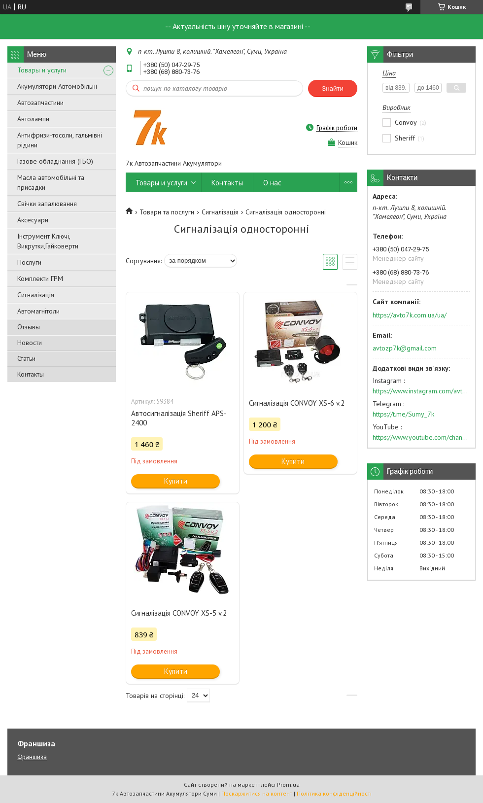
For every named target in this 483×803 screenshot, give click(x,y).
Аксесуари (32, 219)
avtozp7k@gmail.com (405, 348)
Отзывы (28, 326)
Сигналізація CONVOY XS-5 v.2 (179, 613)
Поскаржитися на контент (256, 793)
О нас (272, 182)
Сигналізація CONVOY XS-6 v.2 (297, 403)
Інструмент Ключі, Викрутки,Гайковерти (47, 241)
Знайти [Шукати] (333, 88)
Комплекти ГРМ (40, 278)
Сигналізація (35, 294)
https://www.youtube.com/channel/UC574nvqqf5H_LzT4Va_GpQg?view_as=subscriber (421, 437)
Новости (29, 342)
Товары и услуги (42, 70)
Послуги (29, 262)
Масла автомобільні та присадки (50, 182)
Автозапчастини (40, 102)
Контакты (30, 374)
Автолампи (33, 118)
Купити (175, 481)
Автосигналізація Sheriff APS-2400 (179, 418)
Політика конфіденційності (334, 793)
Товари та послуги (166, 212)
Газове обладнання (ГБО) (55, 161)
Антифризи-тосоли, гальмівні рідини (59, 140)
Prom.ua (288, 784)
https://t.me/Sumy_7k (403, 414)
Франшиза (32, 757)
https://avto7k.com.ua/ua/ (410, 315)
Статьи (26, 358)
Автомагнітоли (38, 311)
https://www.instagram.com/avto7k (421, 390)
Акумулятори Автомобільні (57, 86)
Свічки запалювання (47, 203)
